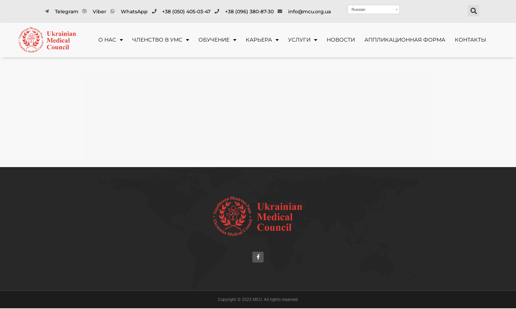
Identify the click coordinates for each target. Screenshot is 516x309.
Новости (341, 39)
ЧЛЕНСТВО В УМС (160, 40)
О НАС (110, 40)
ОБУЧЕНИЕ (217, 40)
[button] (473, 10)
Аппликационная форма (404, 39)
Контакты (470, 39)
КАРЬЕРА (262, 40)
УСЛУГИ (302, 40)
